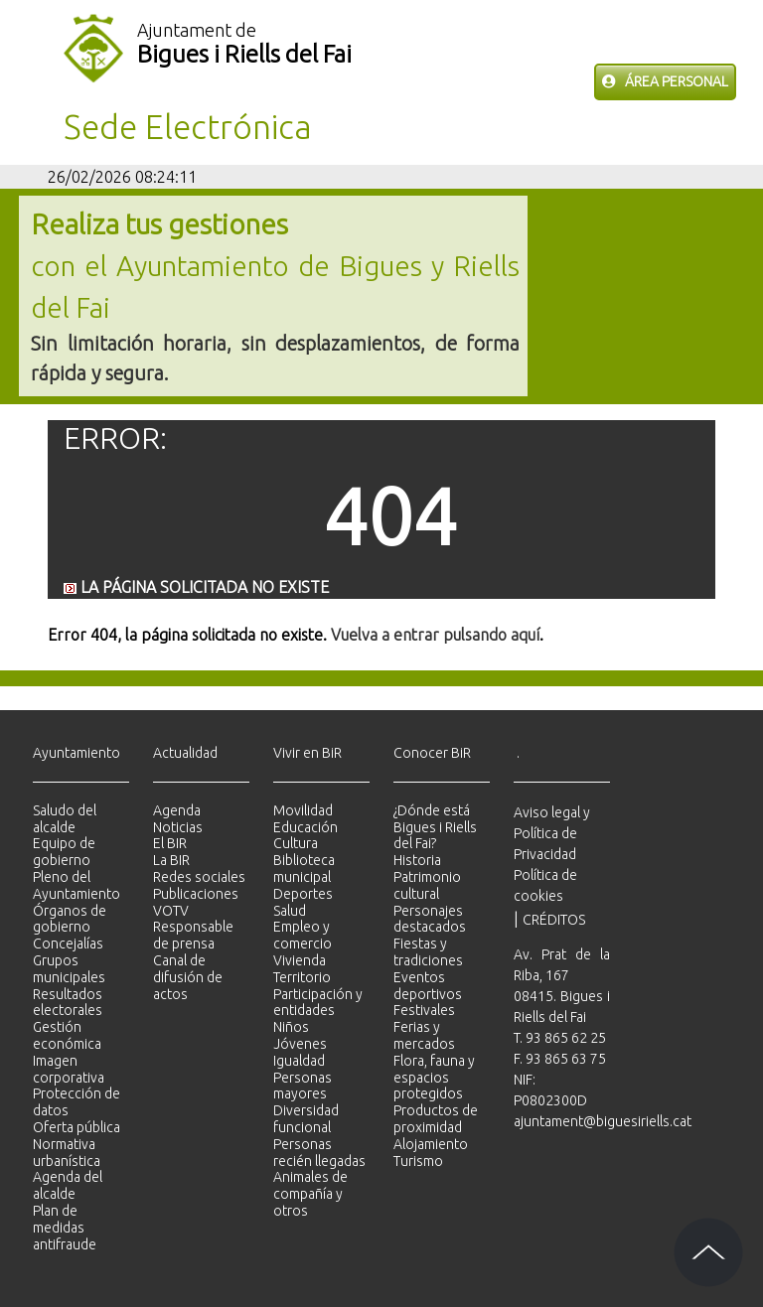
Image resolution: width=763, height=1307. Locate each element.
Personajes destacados (429, 919)
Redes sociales (199, 877)
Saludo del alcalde (64, 818)
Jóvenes (300, 1044)
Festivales (424, 1010)
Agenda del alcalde (67, 1185)
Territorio (302, 977)
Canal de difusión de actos (188, 977)
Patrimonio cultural (427, 885)
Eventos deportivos (427, 985)
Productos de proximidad (435, 1118)
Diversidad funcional (306, 1118)
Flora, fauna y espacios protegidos (434, 1077)
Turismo (418, 1161)
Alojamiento (430, 1144)
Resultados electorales (67, 1002)
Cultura (295, 843)
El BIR (170, 843)
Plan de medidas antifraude (64, 1227)
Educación (305, 827)
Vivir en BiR (307, 753)
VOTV (171, 911)
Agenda (177, 810)
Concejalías (68, 943)
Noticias (178, 827)
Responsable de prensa (193, 935)
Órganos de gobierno (69, 919)
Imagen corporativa (68, 1069)
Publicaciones (195, 894)
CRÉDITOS (554, 920)
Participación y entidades (318, 1002)
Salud (289, 911)
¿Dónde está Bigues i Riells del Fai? (435, 827)
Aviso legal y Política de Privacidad (552, 833)
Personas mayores (302, 1086)
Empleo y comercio (302, 935)
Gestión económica (67, 1035)
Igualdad (299, 1061)
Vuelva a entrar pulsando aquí (435, 635)
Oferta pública (76, 1127)
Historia (417, 860)
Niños (291, 1027)
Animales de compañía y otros (310, 1194)
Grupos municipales (69, 968)
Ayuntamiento (76, 753)
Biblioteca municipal (304, 868)
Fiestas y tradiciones (428, 952)
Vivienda (299, 960)
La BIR (171, 860)
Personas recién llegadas (319, 1152)
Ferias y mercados (424, 1035)
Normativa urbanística (66, 1152)
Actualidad (185, 753)
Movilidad (303, 810)
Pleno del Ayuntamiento (76, 885)
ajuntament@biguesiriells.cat (602, 1121)
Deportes (303, 894)
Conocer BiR (432, 753)
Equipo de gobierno (64, 851)
